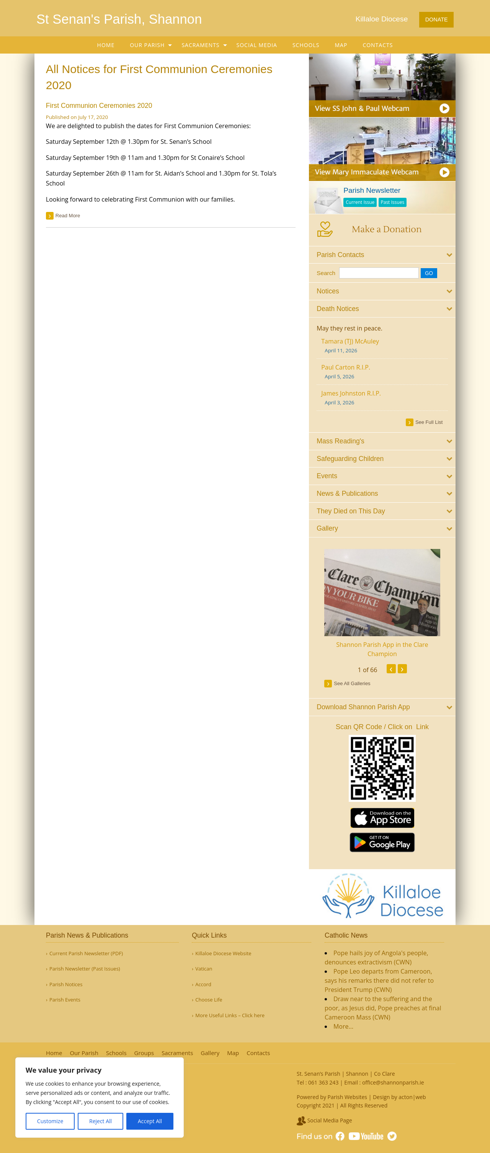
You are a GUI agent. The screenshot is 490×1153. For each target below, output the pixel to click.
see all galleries (352, 683)
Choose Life (208, 999)
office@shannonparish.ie (393, 1082)
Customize (50, 1121)
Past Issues (393, 202)
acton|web (412, 1097)
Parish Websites (347, 1097)
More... (343, 1026)
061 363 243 (323, 1082)
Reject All (100, 1121)
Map (341, 45)
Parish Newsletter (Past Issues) (84, 968)
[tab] (382, 254)
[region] (99, 1097)
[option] (383, 603)
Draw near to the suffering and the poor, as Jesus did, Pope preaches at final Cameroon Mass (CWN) (383, 1008)
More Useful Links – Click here (230, 1015)
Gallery (210, 1053)
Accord (203, 984)
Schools (306, 45)
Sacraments (200, 45)
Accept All (150, 1121)
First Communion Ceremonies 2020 (99, 105)
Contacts (378, 45)
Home (106, 45)
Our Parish (147, 45)
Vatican (203, 968)
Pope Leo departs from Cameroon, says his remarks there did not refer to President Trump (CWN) (379, 980)
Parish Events (64, 999)
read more (68, 215)
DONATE (436, 19)
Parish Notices (65, 984)
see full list (429, 422)
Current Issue (360, 202)
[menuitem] (106, 45)
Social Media (257, 45)
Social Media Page (324, 1120)
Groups (144, 1053)
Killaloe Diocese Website (223, 953)
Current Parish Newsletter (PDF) (86, 953)
